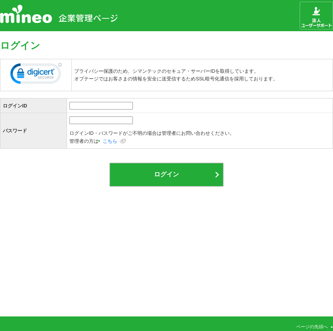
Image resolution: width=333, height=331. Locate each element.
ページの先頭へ (312, 326)
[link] (36, 75)
